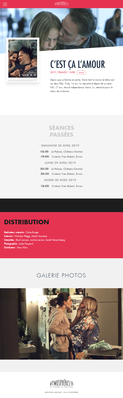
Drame (81, 72)
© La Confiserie (71, 392)
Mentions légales (53, 392)
